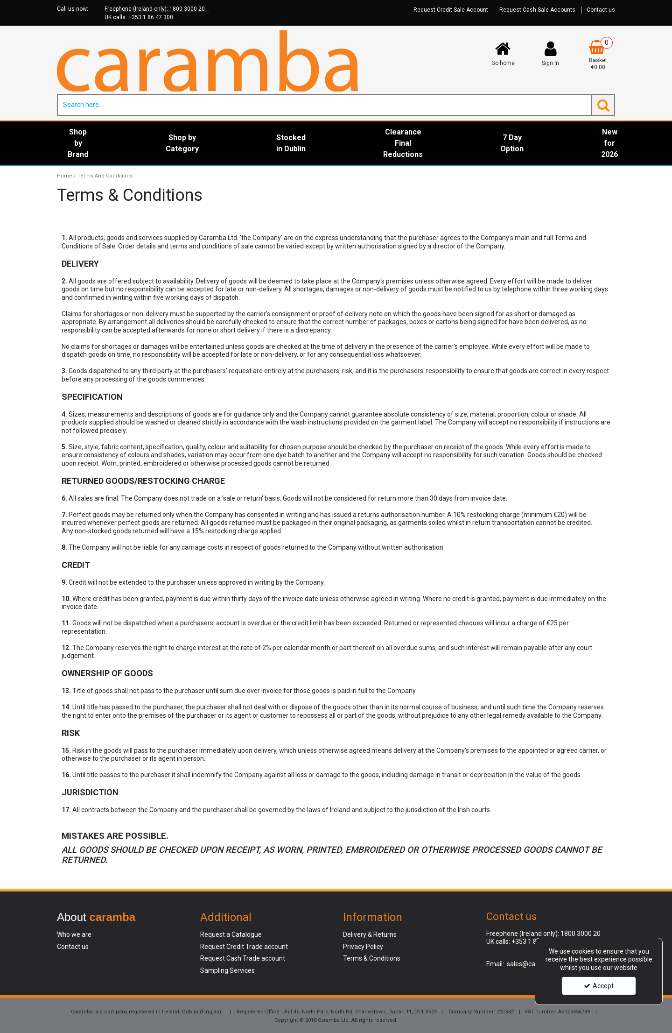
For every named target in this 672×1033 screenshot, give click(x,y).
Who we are (74, 934)
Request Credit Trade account (244, 946)
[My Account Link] (550, 53)
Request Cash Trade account (242, 958)
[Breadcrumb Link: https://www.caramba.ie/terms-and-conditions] (105, 176)
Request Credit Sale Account (450, 10)
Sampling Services (227, 970)
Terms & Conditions (371, 958)
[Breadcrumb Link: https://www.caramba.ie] (64, 176)
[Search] (324, 105)
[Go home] (502, 53)
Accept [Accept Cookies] (599, 986)
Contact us (601, 10)
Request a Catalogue (231, 934)
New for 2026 (609, 143)
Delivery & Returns (370, 934)
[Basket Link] (598, 55)
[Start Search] (603, 105)
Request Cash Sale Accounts (537, 10)
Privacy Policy (363, 946)
